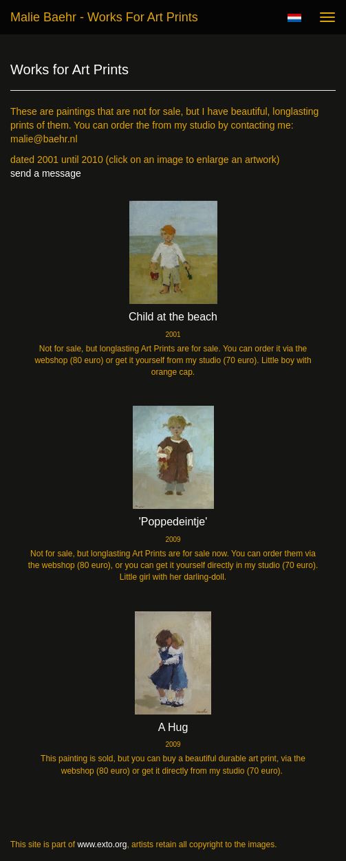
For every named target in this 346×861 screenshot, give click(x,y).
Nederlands (294, 18)
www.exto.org (102, 844)
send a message (45, 173)
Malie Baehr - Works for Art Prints (104, 17)
